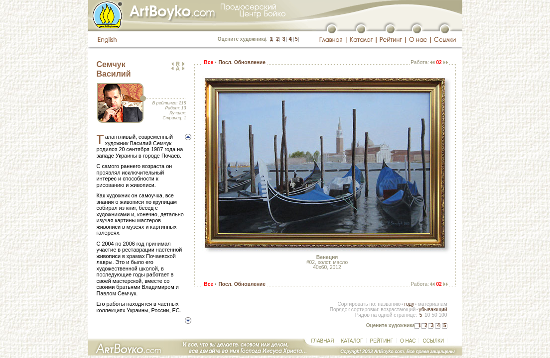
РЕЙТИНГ (381, 341)
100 (442, 315)
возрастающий (398, 309)
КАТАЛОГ (352, 341)
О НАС (407, 341)
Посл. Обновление (241, 62)
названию (389, 304)
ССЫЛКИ (433, 341)
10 (427, 315)
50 (434, 315)
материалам (432, 304)
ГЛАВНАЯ (322, 341)
